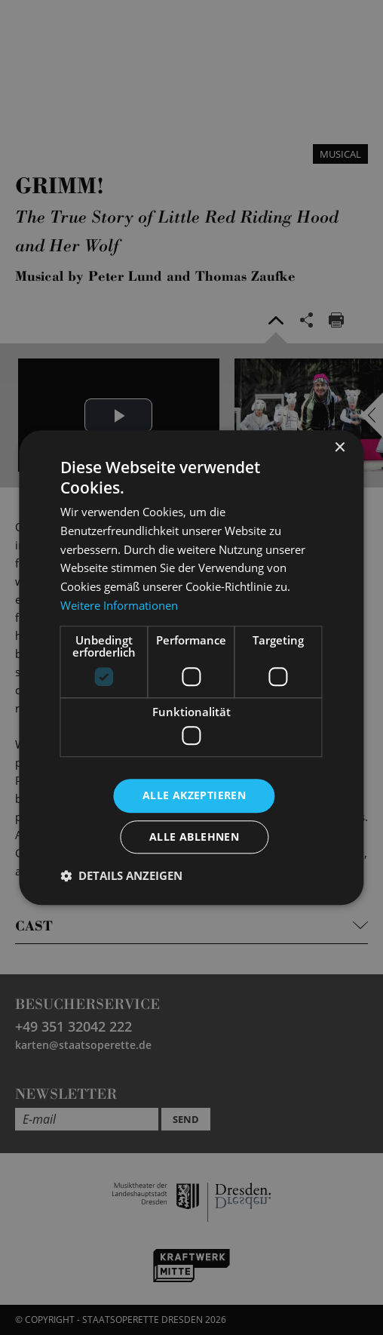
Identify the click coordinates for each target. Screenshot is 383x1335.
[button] (121, 875)
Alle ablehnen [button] (194, 836)
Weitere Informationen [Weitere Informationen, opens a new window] (119, 605)
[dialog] (191, 667)
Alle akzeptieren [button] (194, 795)
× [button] (339, 448)
